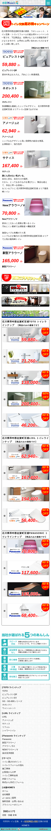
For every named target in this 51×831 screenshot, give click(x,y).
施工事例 (6, 768)
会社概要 (6, 794)
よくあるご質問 (9, 798)
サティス (6, 723)
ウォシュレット (9, 708)
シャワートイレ (9, 730)
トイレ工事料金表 (10, 775)
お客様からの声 (9, 772)
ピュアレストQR (9, 694)
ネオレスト (7, 705)
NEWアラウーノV (10, 749)
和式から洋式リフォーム (13, 782)
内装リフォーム (9, 779)
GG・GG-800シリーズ (12, 701)
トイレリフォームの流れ (13, 765)
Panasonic (6, 739)
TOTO (5, 691)
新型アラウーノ (9, 742)
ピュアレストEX (9, 698)
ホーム (5, 791)
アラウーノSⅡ (8, 746)
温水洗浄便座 (8, 753)
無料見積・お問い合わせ (13, 801)
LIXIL (4, 717)
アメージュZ (7, 720)
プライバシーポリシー (12, 805)
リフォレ (6, 727)
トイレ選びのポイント (12, 762)
